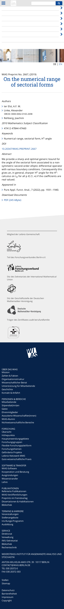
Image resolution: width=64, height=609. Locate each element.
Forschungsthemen (12, 448)
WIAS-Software (9, 468)
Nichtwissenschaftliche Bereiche (18, 422)
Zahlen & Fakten (10, 375)
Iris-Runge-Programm (13, 520)
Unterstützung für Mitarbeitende (18, 385)
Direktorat (7, 533)
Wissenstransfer (10, 478)
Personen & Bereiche (14, 13)
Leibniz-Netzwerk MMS (13, 455)
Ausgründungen (10, 475)
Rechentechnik (9, 547)
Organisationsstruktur (13, 379)
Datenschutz (8, 590)
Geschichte (7, 389)
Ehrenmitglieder (10, 412)
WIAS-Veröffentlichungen (14, 494)
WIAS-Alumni (8, 419)
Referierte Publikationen (14, 491)
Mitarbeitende (9, 401)
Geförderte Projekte (12, 452)
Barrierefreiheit (9, 593)
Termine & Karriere (13, 34)
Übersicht (6, 431)
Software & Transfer (13, 23)
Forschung (8, 18)
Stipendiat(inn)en (10, 405)
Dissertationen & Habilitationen (18, 501)
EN (60, 64)
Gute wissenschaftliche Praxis (16, 459)
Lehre (5, 482)
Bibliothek (7, 504)
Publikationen (9, 29)
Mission (6, 372)
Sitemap (6, 583)
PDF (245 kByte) (12, 200)
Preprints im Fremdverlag (14, 498)
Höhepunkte (8, 435)
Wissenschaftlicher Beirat (14, 382)
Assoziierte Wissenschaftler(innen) (19, 415)
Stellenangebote (10, 517)
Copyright (7, 600)
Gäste (5, 408)
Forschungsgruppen (12, 442)
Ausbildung (7, 524)
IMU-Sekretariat (10, 540)
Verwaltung (7, 537)
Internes (6, 39)
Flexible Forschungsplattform (16, 445)
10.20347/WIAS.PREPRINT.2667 (19, 148)
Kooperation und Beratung (15, 471)
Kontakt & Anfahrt (11, 392)
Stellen (5, 580)
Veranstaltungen (10, 514)
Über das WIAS (10, 7)
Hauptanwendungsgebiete (15, 438)
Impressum (7, 597)
